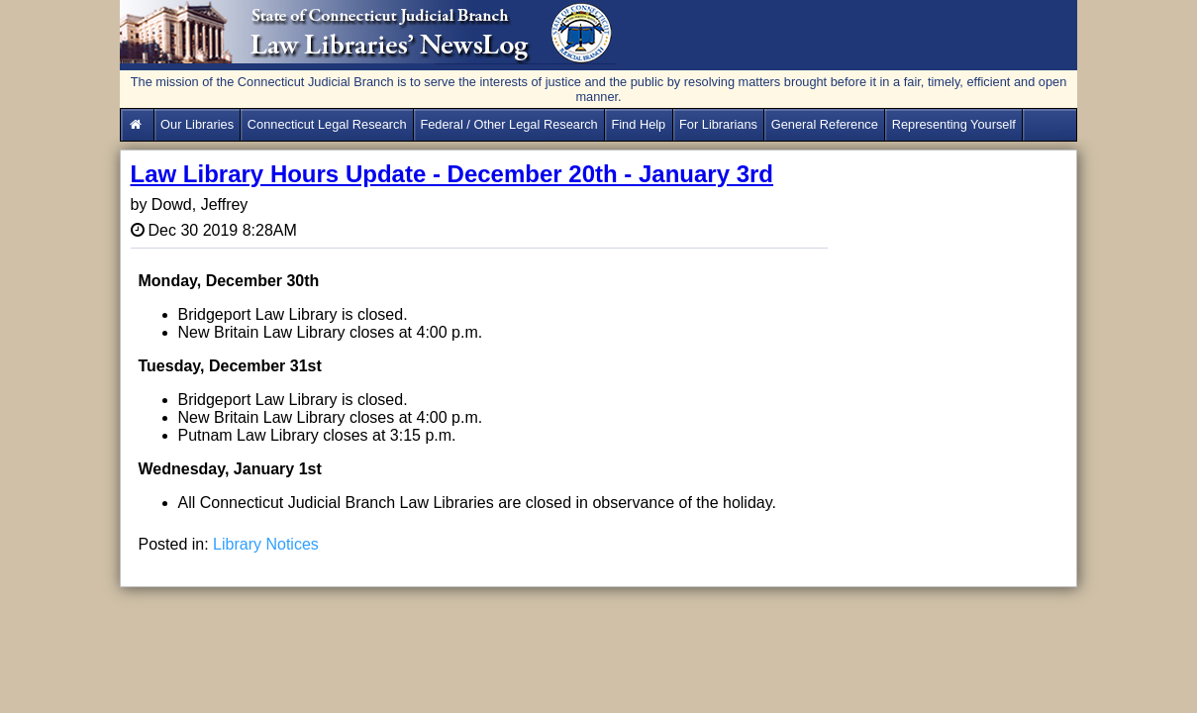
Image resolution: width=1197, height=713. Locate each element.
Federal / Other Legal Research (508, 124)
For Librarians (718, 124)
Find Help (638, 124)
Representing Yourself (954, 124)
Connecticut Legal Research (327, 124)
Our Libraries (197, 124)
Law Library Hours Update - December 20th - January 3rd (452, 173)
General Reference (824, 124)
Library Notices (266, 544)
